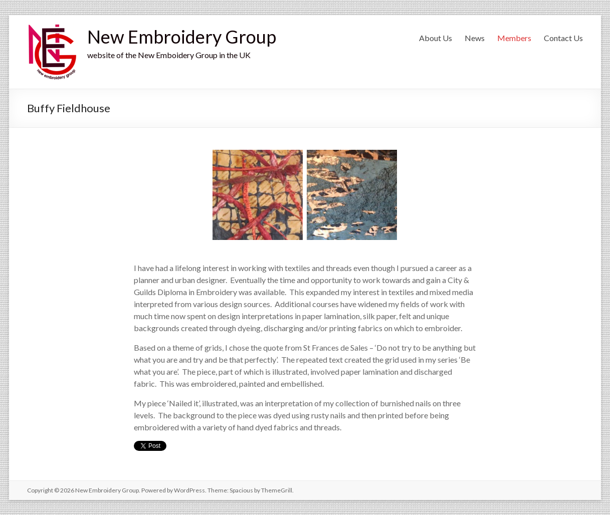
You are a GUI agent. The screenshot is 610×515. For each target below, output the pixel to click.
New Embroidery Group (181, 37)
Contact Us (563, 38)
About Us (435, 38)
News (475, 38)
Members (514, 38)
